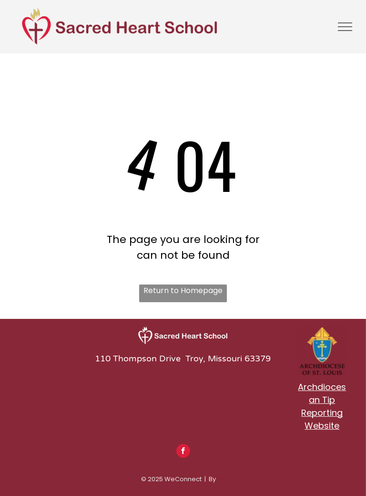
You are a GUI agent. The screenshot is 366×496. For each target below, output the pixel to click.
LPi (221, 479)
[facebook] (183, 452)
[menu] (345, 26)
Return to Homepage (183, 290)
